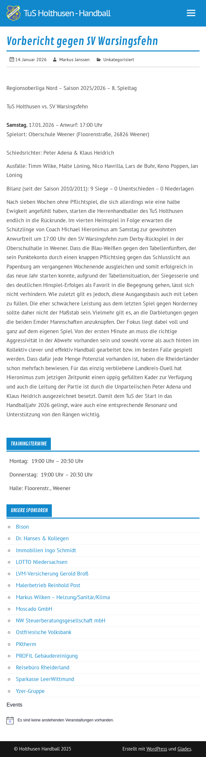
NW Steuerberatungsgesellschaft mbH (60, 620)
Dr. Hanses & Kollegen (42, 538)
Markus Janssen (74, 59)
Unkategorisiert (118, 59)
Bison (22, 526)
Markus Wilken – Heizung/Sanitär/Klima (63, 597)
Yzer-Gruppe (30, 691)
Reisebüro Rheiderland (42, 667)
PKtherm (26, 644)
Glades (184, 749)
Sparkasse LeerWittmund (45, 679)
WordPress (156, 749)
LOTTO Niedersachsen (41, 561)
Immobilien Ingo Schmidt (46, 550)
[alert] (103, 720)
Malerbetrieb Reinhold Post (48, 585)
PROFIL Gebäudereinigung (47, 655)
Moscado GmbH (34, 608)
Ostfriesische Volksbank (43, 632)
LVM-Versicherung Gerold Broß (52, 573)
